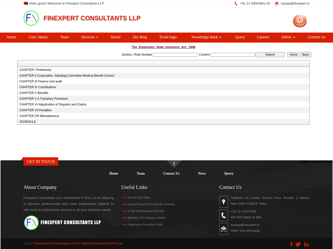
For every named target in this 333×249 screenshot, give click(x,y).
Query (240, 37)
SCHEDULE (27, 121)
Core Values (38, 37)
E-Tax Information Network (139, 211)
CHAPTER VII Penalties (35, 110)
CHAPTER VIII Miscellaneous (39, 116)
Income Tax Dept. (133, 197)
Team (64, 37)
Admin (288, 37)
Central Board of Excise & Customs (144, 204)
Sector (116, 37)
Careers (263, 37)
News (202, 173)
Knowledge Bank (207, 37)
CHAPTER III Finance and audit (40, 81)
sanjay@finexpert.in (295, 3)
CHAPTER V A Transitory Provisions (43, 98)
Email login (168, 37)
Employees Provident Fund (139, 224)
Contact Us (316, 37)
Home (11, 37)
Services (89, 37)
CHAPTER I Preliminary (35, 70)
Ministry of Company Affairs (140, 217)
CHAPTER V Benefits (33, 93)
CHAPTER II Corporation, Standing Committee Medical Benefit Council (66, 75)
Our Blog (140, 37)
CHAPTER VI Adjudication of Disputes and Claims (52, 104)
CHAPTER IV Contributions (37, 87)
